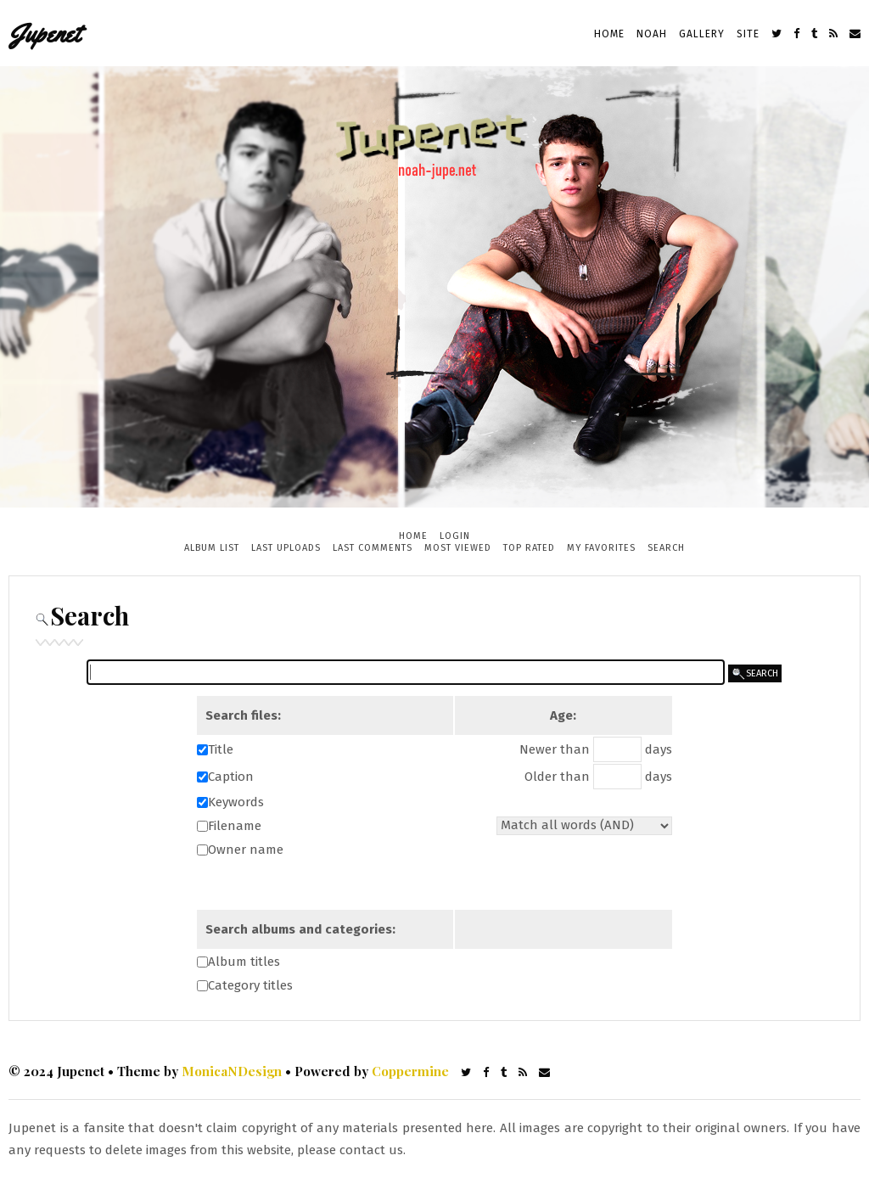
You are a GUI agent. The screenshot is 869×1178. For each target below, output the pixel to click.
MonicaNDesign (232, 1071)
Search (666, 547)
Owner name (245, 849)
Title (220, 749)
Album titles (244, 961)
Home (609, 34)
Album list (211, 547)
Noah (651, 34)
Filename (234, 825)
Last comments (372, 547)
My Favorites (601, 547)
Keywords (236, 802)
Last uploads (286, 547)
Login (455, 535)
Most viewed (457, 547)
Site (748, 34)
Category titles (250, 985)
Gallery (702, 34)
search (755, 674)
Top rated (529, 547)
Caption (231, 776)
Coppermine (410, 1071)
